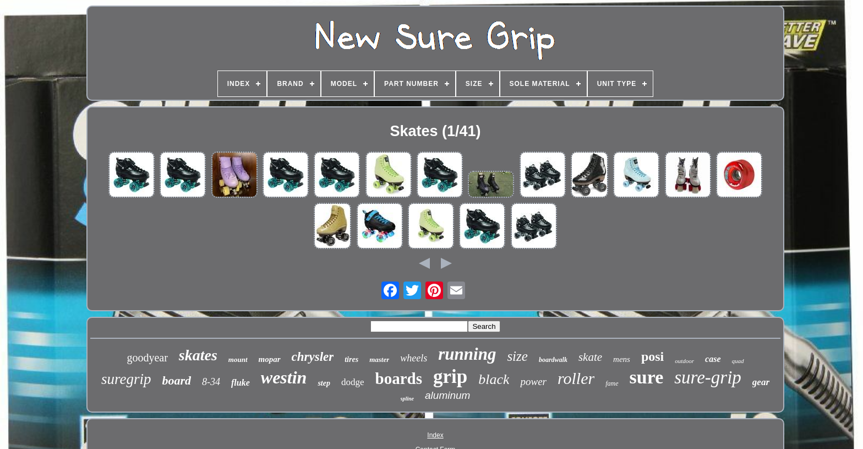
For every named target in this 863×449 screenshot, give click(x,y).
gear (760, 382)
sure (647, 377)
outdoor (684, 361)
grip (450, 376)
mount (238, 359)
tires (351, 359)
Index (435, 435)
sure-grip (707, 377)
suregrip (126, 379)
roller (576, 378)
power (533, 381)
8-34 (211, 381)
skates (198, 355)
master (379, 359)
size (517, 356)
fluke (240, 382)
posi (652, 356)
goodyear (147, 357)
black (493, 379)
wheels (413, 358)
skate (590, 357)
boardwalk (553, 360)
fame (611, 383)
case (712, 359)
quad (738, 361)
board (176, 380)
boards (398, 378)
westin (284, 377)
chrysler (313, 357)
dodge (352, 382)
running (467, 354)
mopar (270, 359)
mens (621, 359)
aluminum (447, 395)
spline (407, 399)
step (324, 383)
